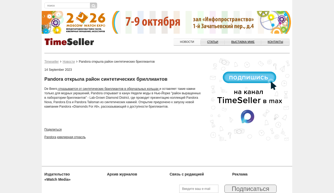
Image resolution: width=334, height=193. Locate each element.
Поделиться (53, 129)
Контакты (275, 41)
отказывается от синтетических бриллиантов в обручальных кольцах (108, 89)
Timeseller (51, 61)
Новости (187, 41)
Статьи (212, 41)
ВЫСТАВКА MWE (242, 41)
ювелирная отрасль (71, 137)
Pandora (50, 137)
